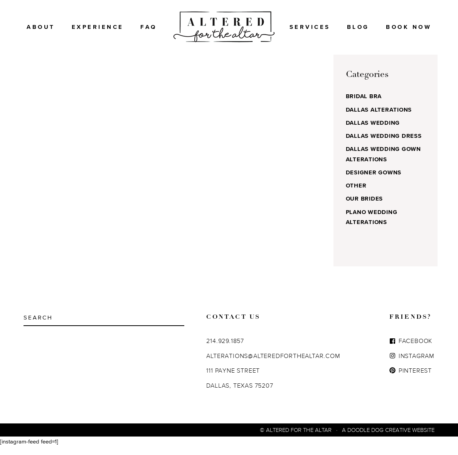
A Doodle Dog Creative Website (388, 438)
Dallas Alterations (379, 118)
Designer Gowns (374, 180)
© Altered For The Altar (296, 438)
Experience (98, 26)
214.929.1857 (225, 349)
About (41, 26)
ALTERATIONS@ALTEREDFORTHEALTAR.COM (273, 364)
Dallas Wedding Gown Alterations (383, 162)
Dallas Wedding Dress (384, 144)
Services (310, 26)
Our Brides (364, 207)
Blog (358, 26)
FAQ (148, 26)
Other (356, 194)
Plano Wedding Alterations (371, 225)
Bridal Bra (364, 104)
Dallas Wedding (373, 131)
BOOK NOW (408, 26)
